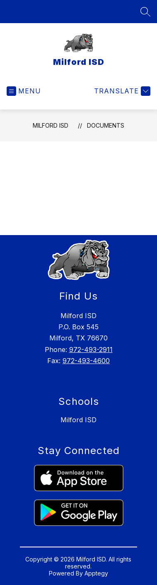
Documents (105, 125)
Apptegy (96, 573)
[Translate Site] (121, 91)
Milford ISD (50, 125)
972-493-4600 (86, 361)
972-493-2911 (91, 349)
